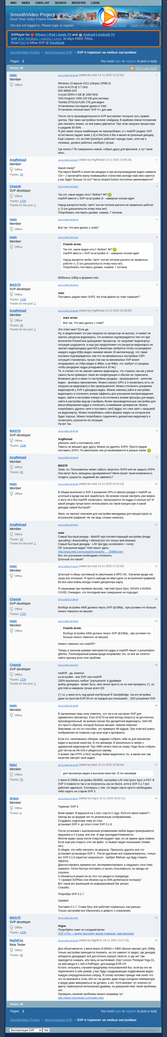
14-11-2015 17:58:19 (68, 599)
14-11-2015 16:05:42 (68, 457)
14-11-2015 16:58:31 (68, 524)
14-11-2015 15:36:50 (68, 310)
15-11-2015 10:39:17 (68, 798)
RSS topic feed (145, 68)
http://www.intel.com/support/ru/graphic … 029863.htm (90, 551)
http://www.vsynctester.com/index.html (81, 997)
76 (21, 779)
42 (21, 955)
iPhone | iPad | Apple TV (53, 34)
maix (13, 75)
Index (26, 2)
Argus (14, 798)
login (118, 61)
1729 (23, 201)
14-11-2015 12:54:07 (68, 160)
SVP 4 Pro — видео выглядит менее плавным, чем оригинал (96, 933)
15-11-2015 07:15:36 (68, 705)
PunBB (119, 1030)
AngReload (18, 160)
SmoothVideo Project (32, 14)
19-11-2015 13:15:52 (68, 940)
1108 (23, 299)
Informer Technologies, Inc (146, 1030)
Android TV (106, 34)
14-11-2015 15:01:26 (68, 237)
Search (60, 2)
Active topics (117, 25)
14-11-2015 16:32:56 (68, 484)
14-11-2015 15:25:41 (68, 285)
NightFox (16, 940)
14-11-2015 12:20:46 (68, 75)
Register (79, 2)
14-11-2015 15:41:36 (68, 431)
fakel (13, 765)
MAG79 (15, 285)
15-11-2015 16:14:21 (68, 918)
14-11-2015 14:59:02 (68, 186)
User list (42, 2)
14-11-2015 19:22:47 (68, 665)
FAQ (22, 43)
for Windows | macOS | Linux (36, 38)
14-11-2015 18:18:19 (68, 621)
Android (89, 34)
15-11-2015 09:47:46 (68, 765)
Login (95, 2)
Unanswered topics (144, 25)
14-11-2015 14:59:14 (68, 219)
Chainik (15, 186)
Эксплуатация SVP (58, 52)
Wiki (13, 2)
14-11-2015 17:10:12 (68, 566)
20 (21, 174)
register (131, 61)
